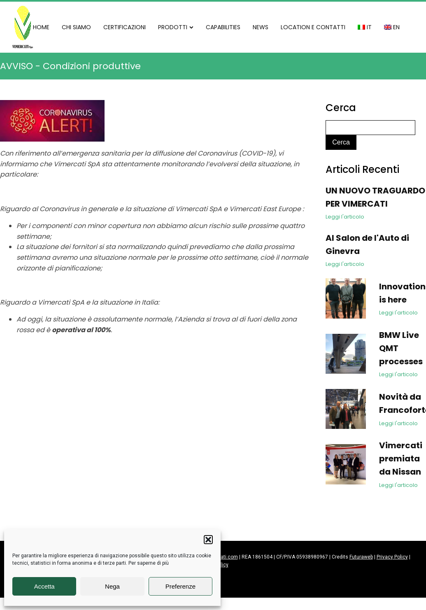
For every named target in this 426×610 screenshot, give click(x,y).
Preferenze (180, 586)
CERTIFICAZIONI (124, 27)
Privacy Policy (392, 557)
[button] (208, 539)
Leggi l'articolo (345, 216)
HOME (41, 27)
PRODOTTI (175, 27)
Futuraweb (361, 557)
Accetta (44, 586)
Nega (112, 586)
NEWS (260, 27)
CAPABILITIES (223, 27)
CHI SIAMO (76, 27)
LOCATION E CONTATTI (313, 27)
